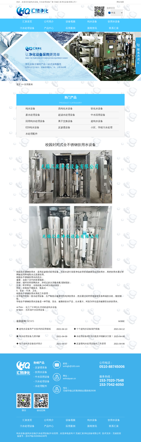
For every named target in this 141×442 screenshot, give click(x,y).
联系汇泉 (114, 28)
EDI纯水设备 (32, 127)
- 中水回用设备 (41, 376)
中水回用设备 (98, 115)
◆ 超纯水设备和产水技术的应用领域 (33, 329)
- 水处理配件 (40, 386)
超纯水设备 (97, 121)
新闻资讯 (92, 28)
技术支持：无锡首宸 (111, 433)
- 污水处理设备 (41, 381)
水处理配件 (32, 133)
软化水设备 (97, 108)
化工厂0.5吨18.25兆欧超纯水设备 (41, 307)
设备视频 (70, 21)
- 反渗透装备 (40, 367)
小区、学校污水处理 (101, 127)
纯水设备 (92, 21)
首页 (18, 84)
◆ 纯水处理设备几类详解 (28, 336)
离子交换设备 (65, 121)
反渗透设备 (64, 127)
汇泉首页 (27, 21)
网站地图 (120, 2)
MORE (121, 321)
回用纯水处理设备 (35, 121)
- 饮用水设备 (40, 372)
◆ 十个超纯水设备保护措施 (87, 329)
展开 (138, 56)
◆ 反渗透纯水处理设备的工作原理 (90, 343)
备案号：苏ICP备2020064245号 (32, 436)
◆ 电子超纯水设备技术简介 (29, 343)
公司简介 (49, 21)
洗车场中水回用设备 (35, 310)
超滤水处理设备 (66, 115)
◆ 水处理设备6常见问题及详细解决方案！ (93, 336)
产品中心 (49, 28)
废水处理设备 (33, 115)
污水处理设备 (27, 28)
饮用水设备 (114, 21)
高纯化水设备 (65, 108)
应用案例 (70, 28)
